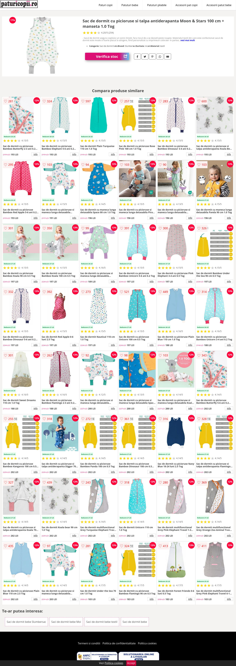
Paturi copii (105, 5)
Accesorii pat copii (186, 5)
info (36, 154)
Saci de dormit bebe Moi (66, 622)
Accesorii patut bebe (218, 5)
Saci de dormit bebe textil (101, 622)
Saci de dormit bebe (135, 622)
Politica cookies (147, 643)
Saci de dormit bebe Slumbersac (26, 622)
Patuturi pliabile (157, 5)
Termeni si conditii (89, 643)
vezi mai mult (187, 40)
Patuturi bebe (129, 5)
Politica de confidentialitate (119, 643)
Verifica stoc (112, 56)
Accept (131, 663)
